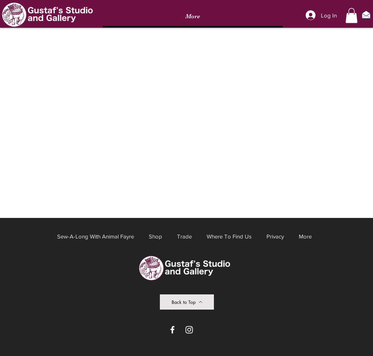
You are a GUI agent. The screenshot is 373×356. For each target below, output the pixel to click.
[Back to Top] (187, 302)
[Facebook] (172, 330)
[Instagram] (189, 330)
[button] (351, 15)
